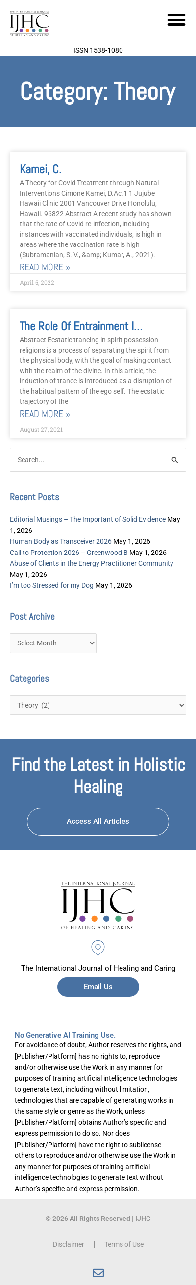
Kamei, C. (40, 169)
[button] (176, 19)
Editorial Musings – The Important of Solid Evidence (88, 519)
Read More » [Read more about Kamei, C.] (45, 267)
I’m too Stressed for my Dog (52, 585)
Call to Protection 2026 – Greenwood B (69, 552)
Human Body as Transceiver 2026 (61, 541)
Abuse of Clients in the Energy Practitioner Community (91, 563)
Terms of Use (124, 1244)
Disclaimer (68, 1244)
